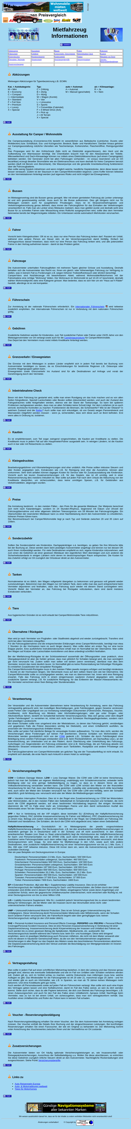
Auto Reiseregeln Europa (27, 1084)
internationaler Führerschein (89, 306)
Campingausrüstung (74, 337)
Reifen (39, 410)
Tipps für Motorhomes (26, 1089)
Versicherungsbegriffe (49, 1060)
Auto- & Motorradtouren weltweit (31, 1086)
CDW (62, 736)
